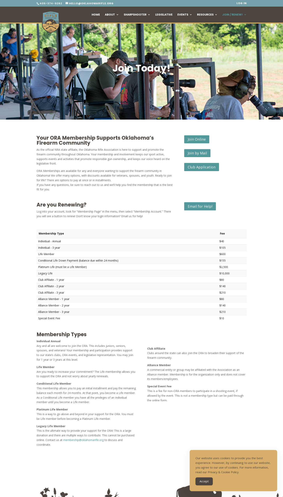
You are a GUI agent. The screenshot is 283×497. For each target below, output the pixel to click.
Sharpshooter (135, 15)
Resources (205, 15)
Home (96, 15)
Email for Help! (200, 206)
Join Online (197, 139)
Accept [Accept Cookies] (204, 483)
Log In (242, 3)
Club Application (202, 167)
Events (182, 15)
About (110, 15)
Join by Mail (197, 153)
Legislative (164, 15)
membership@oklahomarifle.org (83, 440)
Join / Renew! (232, 15)
